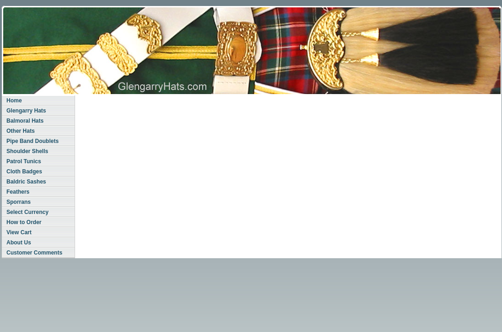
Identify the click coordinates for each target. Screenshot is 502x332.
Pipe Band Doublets (32, 141)
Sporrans (18, 202)
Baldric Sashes (26, 181)
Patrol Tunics (23, 161)
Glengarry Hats (26, 110)
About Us (18, 242)
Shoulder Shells (27, 151)
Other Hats (20, 131)
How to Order (23, 222)
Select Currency (27, 212)
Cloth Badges (24, 171)
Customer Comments (34, 252)
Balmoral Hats (25, 121)
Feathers (17, 192)
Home (14, 100)
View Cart (18, 232)
